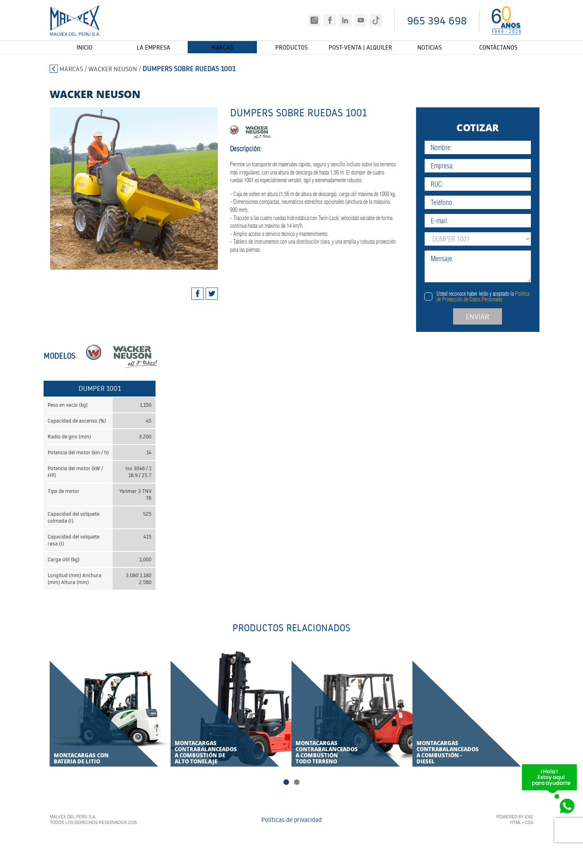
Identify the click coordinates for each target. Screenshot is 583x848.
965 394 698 (437, 20)
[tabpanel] (122, 188)
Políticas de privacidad (291, 820)
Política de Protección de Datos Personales (505, 296)
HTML (515, 823)
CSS (529, 823)
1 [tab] (286, 783)
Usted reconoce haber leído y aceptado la (505, 296)
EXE (529, 817)
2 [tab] (297, 783)
